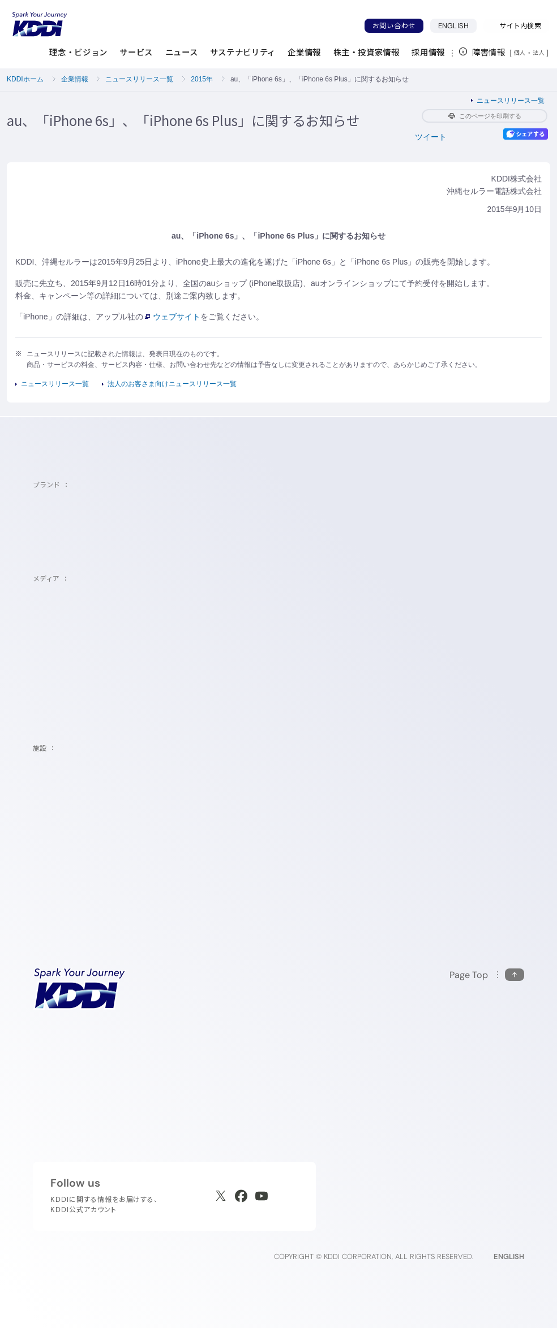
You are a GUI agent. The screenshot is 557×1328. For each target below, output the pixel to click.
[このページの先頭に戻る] (486, 975)
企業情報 (74, 79)
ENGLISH (457, 25)
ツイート (431, 136)
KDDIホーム (25, 79)
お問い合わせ (393, 26)
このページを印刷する (484, 116)
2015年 (202, 79)
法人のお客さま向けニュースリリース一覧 (172, 384)
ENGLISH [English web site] (509, 1256)
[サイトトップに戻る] (39, 24)
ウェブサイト (172, 316)
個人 (520, 53)
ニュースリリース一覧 (139, 79)
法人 (539, 53)
